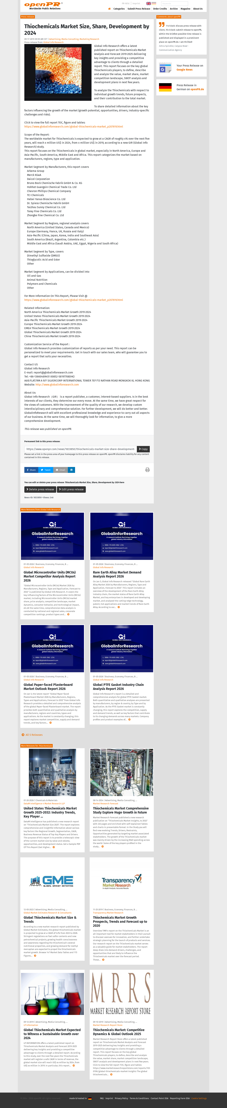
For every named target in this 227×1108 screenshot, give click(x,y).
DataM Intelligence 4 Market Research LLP (44, 803)
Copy (143, 449)
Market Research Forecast (105, 803)
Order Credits (160, 8)
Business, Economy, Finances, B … (52, 564)
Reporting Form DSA (180, 1098)
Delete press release (40, 489)
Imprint (136, 3)
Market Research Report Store (107, 1025)
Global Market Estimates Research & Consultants (48, 912)
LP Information (31, 1025)
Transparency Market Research (108, 912)
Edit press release (71, 489)
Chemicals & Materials (46, 800)
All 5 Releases (31, 734)
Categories (119, 8)
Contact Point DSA (159, 1098)
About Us (198, 8)
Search (195, 3)
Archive (174, 8)
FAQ (102, 1098)
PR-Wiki (126, 3)
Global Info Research (53, 42)
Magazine (185, 8)
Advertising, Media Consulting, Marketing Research (74, 39)
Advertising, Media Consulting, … (121, 800)
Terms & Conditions (139, 1098)
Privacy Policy (121, 1098)
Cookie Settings (199, 1098)
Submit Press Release (139, 8)
